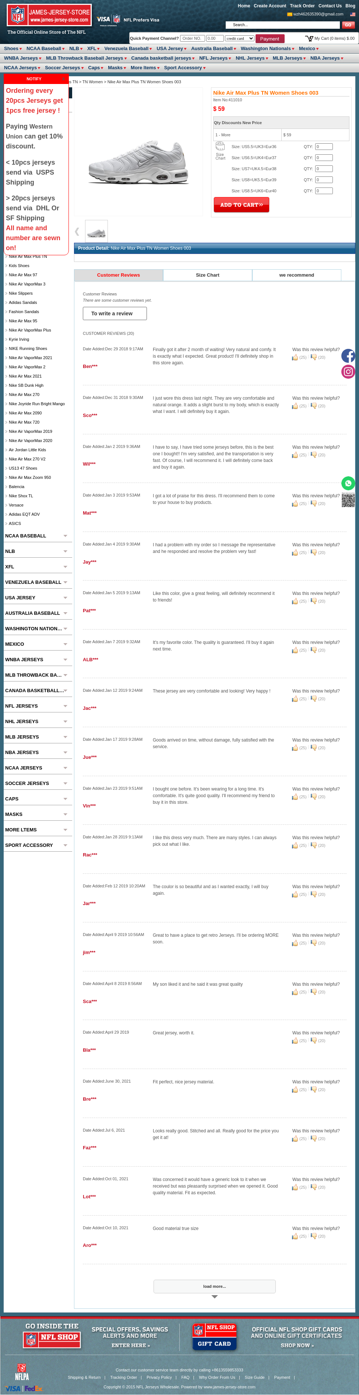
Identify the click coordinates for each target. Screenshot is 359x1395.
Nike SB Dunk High (26, 385)
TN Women (92, 82)
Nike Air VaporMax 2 (27, 367)
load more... (214, 1286)
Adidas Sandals (23, 302)
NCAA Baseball (44, 48)
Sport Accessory (183, 67)
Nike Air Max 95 (23, 321)
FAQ (186, 1377)
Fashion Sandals (24, 311)
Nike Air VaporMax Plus (30, 330)
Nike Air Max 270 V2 (27, 459)
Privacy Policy (159, 1377)
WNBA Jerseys (21, 58)
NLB (74, 48)
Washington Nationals (266, 48)
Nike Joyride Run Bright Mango (37, 404)
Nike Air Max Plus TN (28, 256)
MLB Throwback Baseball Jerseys (84, 58)
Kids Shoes (19, 265)
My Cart (334, 38)
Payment (282, 1377)
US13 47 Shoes (23, 468)
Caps (94, 67)
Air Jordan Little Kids (27, 450)
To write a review (112, 313)
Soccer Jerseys (62, 67)
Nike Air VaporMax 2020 (30, 440)
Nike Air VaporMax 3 (27, 284)
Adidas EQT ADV (24, 514)
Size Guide (255, 1377)
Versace (16, 505)
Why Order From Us (217, 1377)
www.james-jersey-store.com (230, 1387)
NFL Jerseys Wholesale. (158, 1387)
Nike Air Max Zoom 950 (30, 477)
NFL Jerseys (213, 58)
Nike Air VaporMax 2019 (30, 431)
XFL (91, 48)
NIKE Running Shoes (28, 348)
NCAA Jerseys (20, 67)
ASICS (15, 523)
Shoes (11, 48)
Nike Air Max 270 (24, 394)
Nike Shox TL (21, 496)
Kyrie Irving (19, 339)
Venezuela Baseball (126, 48)
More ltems (143, 67)
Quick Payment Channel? (155, 38)
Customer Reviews (118, 275)
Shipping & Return (84, 1377)
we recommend (296, 275)
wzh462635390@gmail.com (318, 14)
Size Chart (207, 275)
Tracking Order (123, 1377)
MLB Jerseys (287, 58)
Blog (350, 5)
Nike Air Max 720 (24, 422)
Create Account (270, 5)
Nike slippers (21, 293)
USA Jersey (169, 48)
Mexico (307, 48)
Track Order (302, 5)
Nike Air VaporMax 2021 (30, 357)
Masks (115, 67)
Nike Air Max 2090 (25, 413)
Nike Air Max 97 (23, 275)
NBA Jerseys (325, 58)
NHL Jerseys (250, 58)
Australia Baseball (212, 48)
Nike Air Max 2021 (25, 376)
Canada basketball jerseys (161, 58)
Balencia (16, 486)
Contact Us (330, 5)
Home (244, 5)
